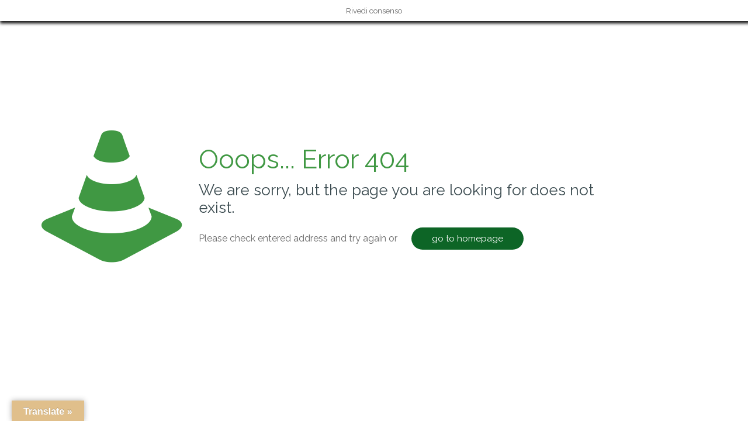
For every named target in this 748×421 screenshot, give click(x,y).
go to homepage (467, 238)
